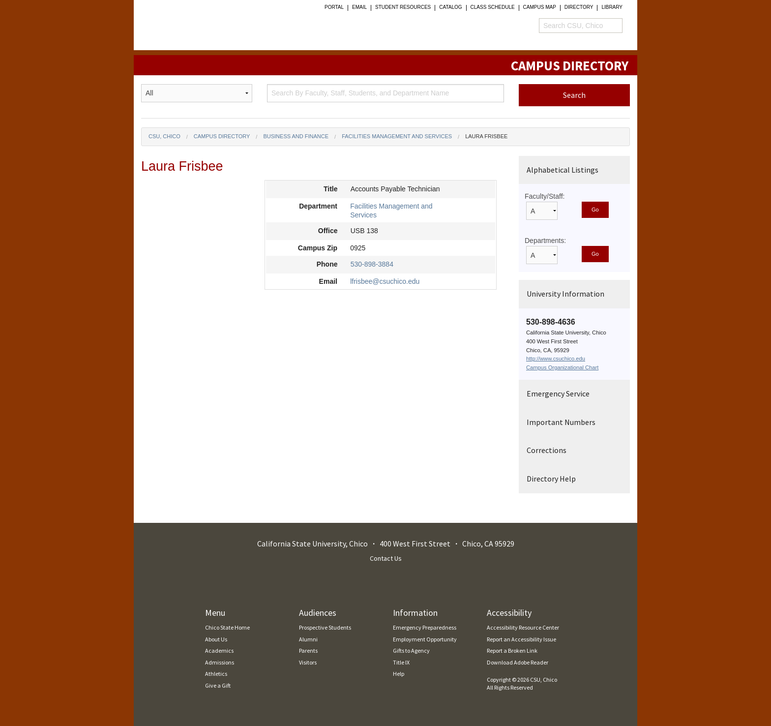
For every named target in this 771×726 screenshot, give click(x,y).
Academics (219, 650)
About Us (216, 639)
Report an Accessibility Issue (521, 639)
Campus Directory (222, 136)
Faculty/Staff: (544, 196)
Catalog (450, 7)
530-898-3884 (372, 264)
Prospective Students (325, 627)
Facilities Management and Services (397, 136)
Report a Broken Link (512, 650)
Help (398, 673)
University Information (565, 294)
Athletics (216, 673)
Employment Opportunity (425, 639)
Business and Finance (295, 136)
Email (359, 7)
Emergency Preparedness (424, 627)
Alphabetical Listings (562, 170)
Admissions (219, 662)
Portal (334, 7)
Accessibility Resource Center (523, 627)
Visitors (308, 662)
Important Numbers (561, 422)
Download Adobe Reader (517, 662)
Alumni (308, 639)
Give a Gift (218, 685)
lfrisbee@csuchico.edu (384, 281)
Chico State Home (227, 627)
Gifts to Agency (411, 650)
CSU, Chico (164, 136)
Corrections (546, 450)
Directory (578, 7)
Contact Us (386, 558)
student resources (403, 7)
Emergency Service (558, 393)
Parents (308, 650)
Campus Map (539, 7)
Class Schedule (493, 7)
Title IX (401, 662)
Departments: (545, 240)
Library (612, 7)
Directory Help (551, 479)
